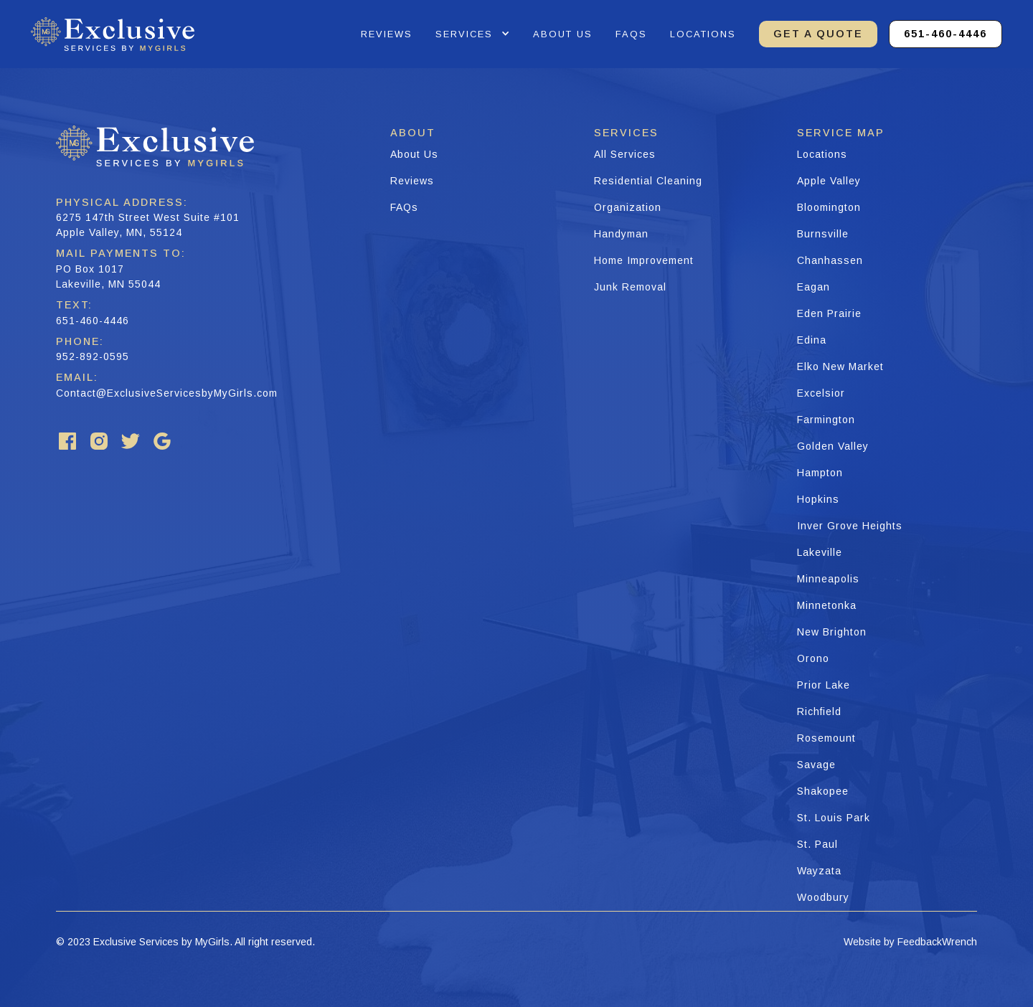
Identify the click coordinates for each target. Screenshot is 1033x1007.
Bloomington (829, 207)
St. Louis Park (833, 817)
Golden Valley (833, 446)
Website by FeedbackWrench (910, 941)
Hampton (820, 472)
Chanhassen (830, 260)
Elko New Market (840, 366)
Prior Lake (823, 685)
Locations (703, 34)
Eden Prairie (829, 313)
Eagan (813, 287)
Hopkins (818, 499)
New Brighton (832, 632)
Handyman (621, 234)
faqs (631, 34)
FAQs (404, 207)
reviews (386, 34)
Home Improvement (644, 260)
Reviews (412, 180)
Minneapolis (828, 579)
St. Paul (817, 844)
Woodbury (823, 897)
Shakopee (823, 791)
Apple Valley (829, 180)
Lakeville (819, 552)
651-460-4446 (945, 33)
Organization (627, 207)
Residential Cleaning (648, 180)
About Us (414, 154)
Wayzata (819, 870)
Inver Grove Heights (849, 525)
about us (563, 34)
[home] (112, 34)
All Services (625, 154)
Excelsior (821, 393)
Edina (811, 340)
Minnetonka (827, 605)
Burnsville (823, 234)
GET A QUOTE (818, 33)
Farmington (826, 419)
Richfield (819, 711)
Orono (813, 658)
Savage (816, 764)
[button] (473, 34)
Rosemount (826, 738)
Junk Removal (630, 287)
